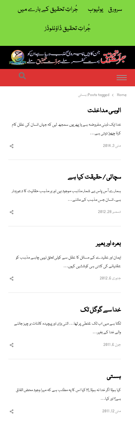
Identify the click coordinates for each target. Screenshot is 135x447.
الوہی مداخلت (104, 111)
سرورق (115, 9)
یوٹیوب (95, 9)
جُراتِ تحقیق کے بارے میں (48, 9)
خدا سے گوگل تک (100, 310)
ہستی (114, 377)
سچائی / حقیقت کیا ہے (94, 177)
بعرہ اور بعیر (108, 244)
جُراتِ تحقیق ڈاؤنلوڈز (68, 29)
